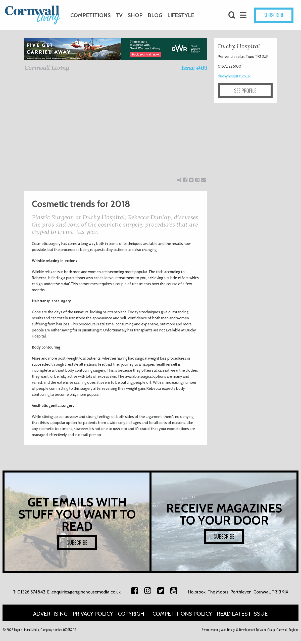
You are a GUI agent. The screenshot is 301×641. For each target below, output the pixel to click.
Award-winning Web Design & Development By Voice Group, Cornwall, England (250, 629)
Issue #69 (194, 68)
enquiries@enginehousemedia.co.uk (86, 592)
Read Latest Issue (242, 613)
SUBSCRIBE (274, 15)
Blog (155, 15)
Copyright (132, 613)
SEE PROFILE (245, 90)
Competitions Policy (182, 613)
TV (119, 15)
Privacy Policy (93, 613)
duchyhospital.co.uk (234, 76)
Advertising (50, 613)
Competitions (90, 15)
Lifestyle (180, 15)
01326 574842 (31, 592)
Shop (135, 15)
